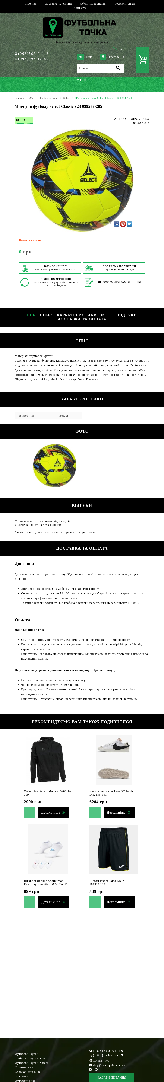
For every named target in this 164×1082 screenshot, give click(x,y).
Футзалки (21, 1076)
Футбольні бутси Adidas (32, 1063)
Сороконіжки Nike (28, 1071)
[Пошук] (100, 68)
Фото (107, 315)
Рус (122, 48)
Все (31, 315)
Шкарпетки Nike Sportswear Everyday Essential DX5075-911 (46, 882)
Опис (46, 315)
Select (63, 415)
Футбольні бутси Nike (30, 1058)
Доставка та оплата (58, 3)
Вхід (85, 57)
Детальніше (50, 812)
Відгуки (127, 315)
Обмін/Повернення (93, 3)
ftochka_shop (101, 1060)
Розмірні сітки (125, 3)
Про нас (31, 3)
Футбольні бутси (26, 1054)
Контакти (79, 8)
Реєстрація (112, 57)
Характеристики (77, 315)
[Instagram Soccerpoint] (96, 1069)
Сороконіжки (24, 1067)
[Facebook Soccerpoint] (90, 1069)
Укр (115, 48)
